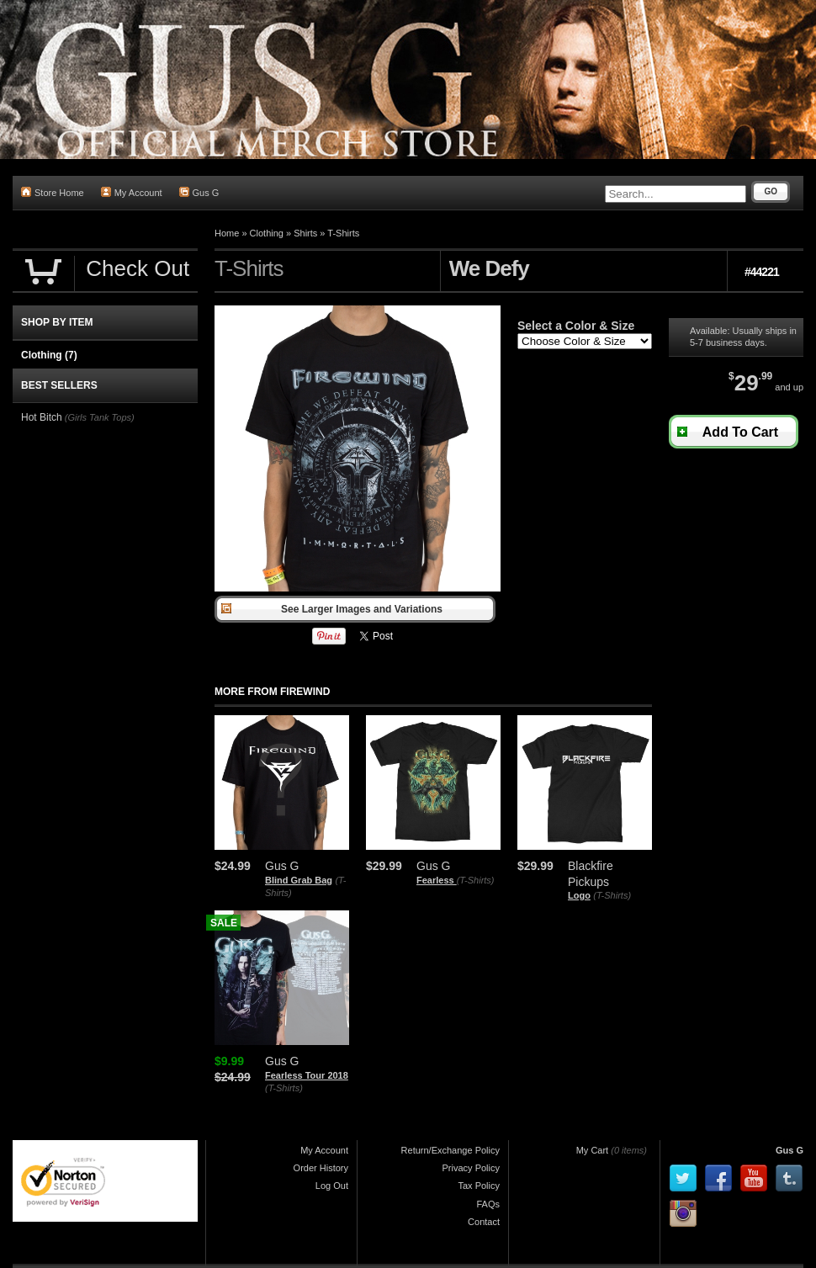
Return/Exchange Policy (450, 1150)
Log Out (331, 1185)
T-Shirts (343, 233)
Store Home (52, 192)
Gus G (199, 192)
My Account (131, 192)
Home (227, 233)
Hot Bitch (41, 417)
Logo (579, 895)
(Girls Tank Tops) (100, 417)
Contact (484, 1222)
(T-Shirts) (476, 880)
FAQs (488, 1204)
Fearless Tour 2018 (306, 1075)
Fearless (436, 880)
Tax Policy (479, 1185)
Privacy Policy (471, 1168)
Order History (321, 1168)
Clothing (266, 233)
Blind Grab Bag (298, 880)
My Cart (592, 1150)
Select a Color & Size (575, 325)
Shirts (305, 233)
